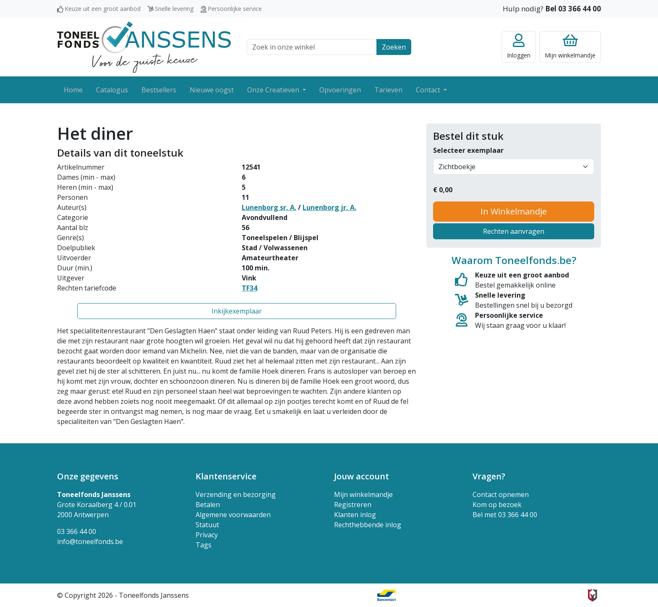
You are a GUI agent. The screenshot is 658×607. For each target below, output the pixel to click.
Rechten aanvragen (513, 231)
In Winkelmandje (513, 211)
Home (73, 89)
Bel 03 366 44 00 (573, 8)
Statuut (207, 524)
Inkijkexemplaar (237, 311)
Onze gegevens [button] (87, 476)
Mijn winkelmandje (363, 494)
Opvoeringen (340, 89)
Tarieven (388, 89)
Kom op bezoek (497, 504)
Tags (204, 544)
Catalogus (112, 89)
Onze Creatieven (274, 89)
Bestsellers (158, 89)
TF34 (249, 288)
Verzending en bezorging (236, 494)
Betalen (208, 504)
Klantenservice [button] (226, 476)
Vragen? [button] (489, 476)
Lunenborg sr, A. (269, 207)
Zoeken (394, 47)
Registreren (352, 504)
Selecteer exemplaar (468, 150)
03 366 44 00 (76, 531)
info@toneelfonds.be (90, 541)
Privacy (207, 534)
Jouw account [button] (361, 476)
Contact (429, 89)
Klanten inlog (355, 514)
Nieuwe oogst (212, 89)
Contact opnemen (501, 494)
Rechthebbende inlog (367, 524)
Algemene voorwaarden (233, 514)
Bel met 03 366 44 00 (505, 514)
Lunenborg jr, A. (329, 207)
